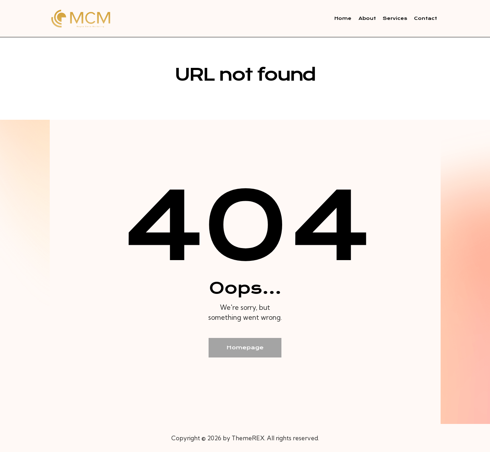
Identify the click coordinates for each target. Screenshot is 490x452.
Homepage (245, 347)
